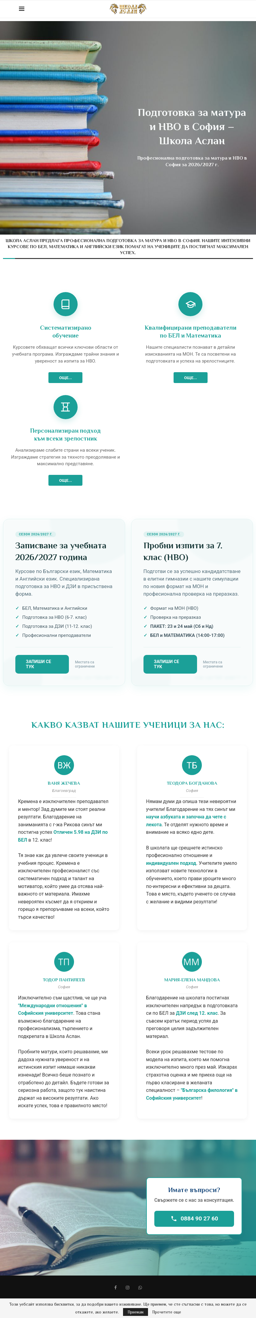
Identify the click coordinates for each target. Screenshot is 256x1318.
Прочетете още (166, 1312)
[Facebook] (115, 1288)
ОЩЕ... (65, 377)
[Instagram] (127, 1288)
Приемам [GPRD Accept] (135, 1312)
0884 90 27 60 (194, 1218)
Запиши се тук (38, 664)
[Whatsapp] (140, 1288)
